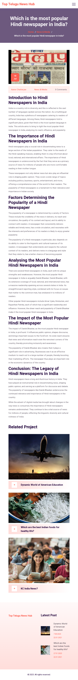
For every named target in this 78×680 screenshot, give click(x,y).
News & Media (43, 32)
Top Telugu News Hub (18, 4)
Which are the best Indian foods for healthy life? (40, 529)
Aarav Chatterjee (18, 89)
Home (31, 32)
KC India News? (29, 588)
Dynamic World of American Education (42, 484)
